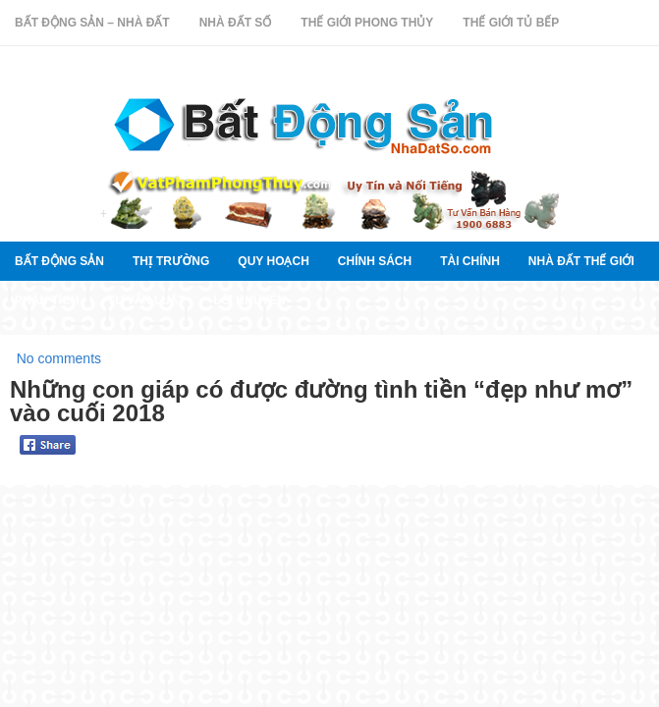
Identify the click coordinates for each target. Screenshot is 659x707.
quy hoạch (273, 261)
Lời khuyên (249, 300)
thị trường (171, 261)
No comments (59, 358)
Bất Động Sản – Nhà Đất (92, 22)
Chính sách (375, 261)
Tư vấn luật (146, 300)
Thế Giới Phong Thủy (367, 22)
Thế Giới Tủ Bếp (511, 22)
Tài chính (470, 261)
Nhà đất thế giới (581, 261)
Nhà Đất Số (235, 22)
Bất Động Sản (59, 261)
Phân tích (47, 300)
